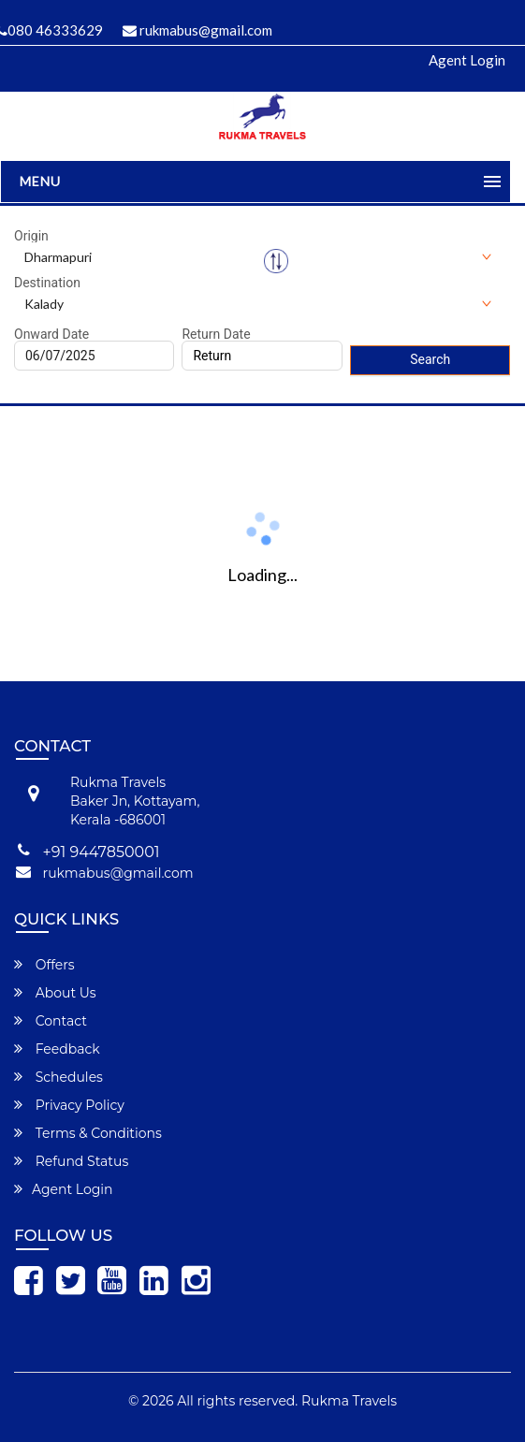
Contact (50, 1020)
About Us (55, 992)
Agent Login (467, 59)
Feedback (57, 1049)
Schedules (58, 1077)
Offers (44, 964)
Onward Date (51, 334)
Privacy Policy (69, 1105)
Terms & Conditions (88, 1133)
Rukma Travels (349, 1400)
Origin (31, 235)
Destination (47, 282)
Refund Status (71, 1161)
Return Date (216, 334)
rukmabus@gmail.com (197, 30)
